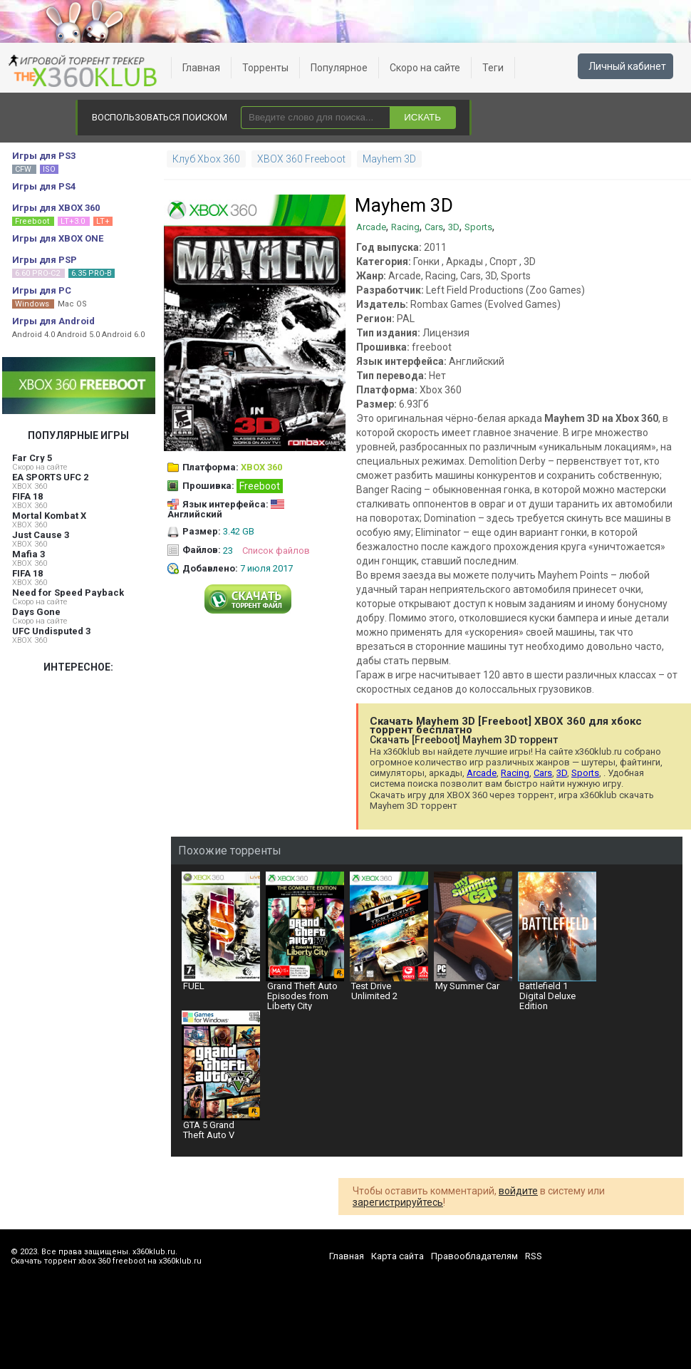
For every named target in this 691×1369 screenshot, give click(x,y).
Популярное (339, 67)
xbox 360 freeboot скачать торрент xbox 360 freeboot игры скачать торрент (85, 71)
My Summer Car (473, 931)
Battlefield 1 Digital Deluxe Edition (557, 941)
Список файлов (276, 550)
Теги (493, 67)
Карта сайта (397, 1256)
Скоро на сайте (425, 67)
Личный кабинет (627, 66)
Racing (405, 227)
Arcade (371, 227)
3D (453, 227)
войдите (518, 1191)
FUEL (221, 931)
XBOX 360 (29, 486)
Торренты (265, 67)
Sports (478, 227)
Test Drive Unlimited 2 (389, 936)
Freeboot (259, 486)
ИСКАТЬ (422, 117)
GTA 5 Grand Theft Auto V (221, 1075)
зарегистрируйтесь (398, 1202)
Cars (434, 227)
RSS (533, 1256)
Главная (201, 67)
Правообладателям (474, 1256)
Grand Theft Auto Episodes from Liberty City (305, 941)
